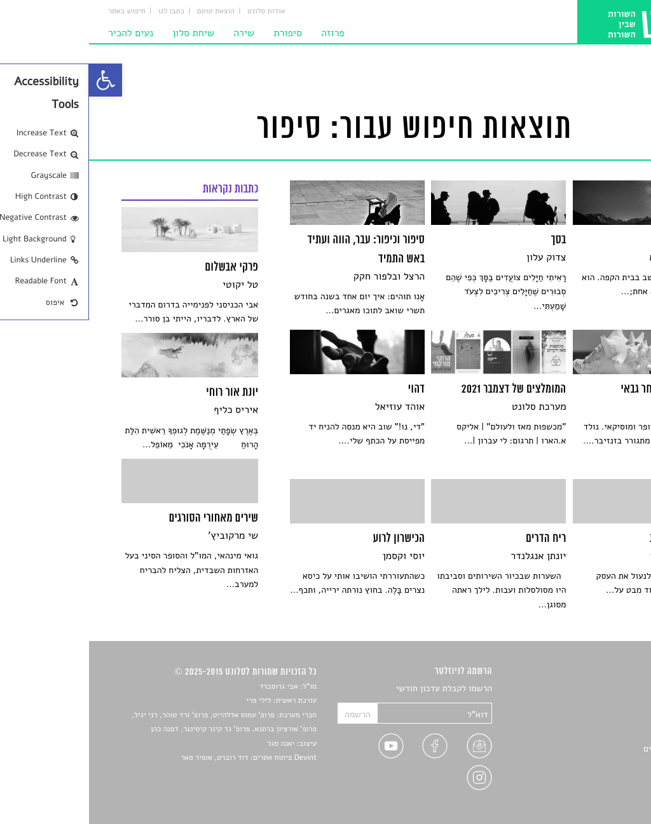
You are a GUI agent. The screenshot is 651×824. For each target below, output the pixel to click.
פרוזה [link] (244, 33)
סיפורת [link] (198, 33)
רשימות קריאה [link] (593, 734)
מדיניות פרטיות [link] (590, 779)
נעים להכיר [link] (41, 33)
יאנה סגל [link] (192, 744)
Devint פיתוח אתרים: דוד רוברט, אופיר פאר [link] (160, 758)
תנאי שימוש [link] (597, 793)
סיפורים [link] (604, 689)
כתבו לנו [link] (82, 11)
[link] (16, 80)
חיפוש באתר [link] (38, 11)
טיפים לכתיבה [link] (593, 763)
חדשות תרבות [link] (594, 719)
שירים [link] (608, 704)
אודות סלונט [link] (177, 11)
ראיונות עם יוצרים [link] (586, 749)
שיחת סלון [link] (104, 33)
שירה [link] (154, 33)
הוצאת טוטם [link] (127, 11)
